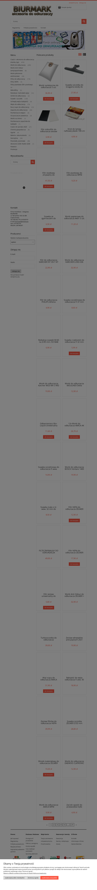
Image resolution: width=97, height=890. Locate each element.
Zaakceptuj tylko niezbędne (14, 878)
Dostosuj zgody (33, 878)
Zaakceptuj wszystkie (49, 878)
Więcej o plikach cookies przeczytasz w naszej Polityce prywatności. (24, 873)
